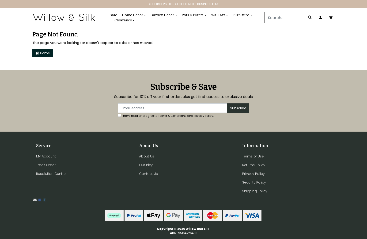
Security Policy (254, 182)
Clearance (123, 20)
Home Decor (132, 15)
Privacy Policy (203, 116)
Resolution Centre (51, 173)
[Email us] (35, 200)
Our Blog (146, 165)
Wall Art (218, 15)
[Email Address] (172, 108)
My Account (46, 156)
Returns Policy (253, 165)
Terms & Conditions (172, 116)
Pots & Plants (193, 15)
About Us (146, 156)
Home (42, 53)
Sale (113, 15)
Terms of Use (253, 156)
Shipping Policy (254, 191)
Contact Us (148, 173)
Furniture (241, 15)
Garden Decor (162, 15)
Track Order (46, 165)
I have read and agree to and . (166, 116)
